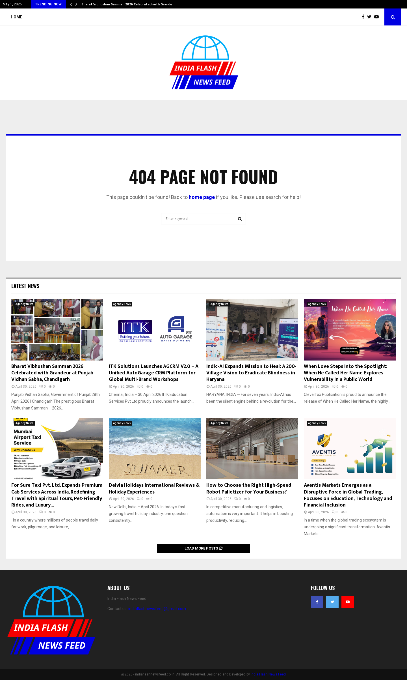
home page (202, 197)
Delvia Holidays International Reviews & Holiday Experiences (154, 488)
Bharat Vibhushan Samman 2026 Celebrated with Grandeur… (129, 4)
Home (16, 17)
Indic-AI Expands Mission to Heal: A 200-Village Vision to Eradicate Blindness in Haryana (251, 373)
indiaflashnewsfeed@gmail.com (157, 608)
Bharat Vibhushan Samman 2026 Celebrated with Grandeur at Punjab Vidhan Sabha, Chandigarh (52, 373)
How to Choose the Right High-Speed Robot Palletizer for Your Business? (248, 488)
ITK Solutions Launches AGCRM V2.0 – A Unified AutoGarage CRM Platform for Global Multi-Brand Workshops (153, 373)
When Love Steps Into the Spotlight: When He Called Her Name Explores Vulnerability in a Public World (345, 373)
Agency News (24, 304)
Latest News (25, 285)
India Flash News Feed (268, 674)
